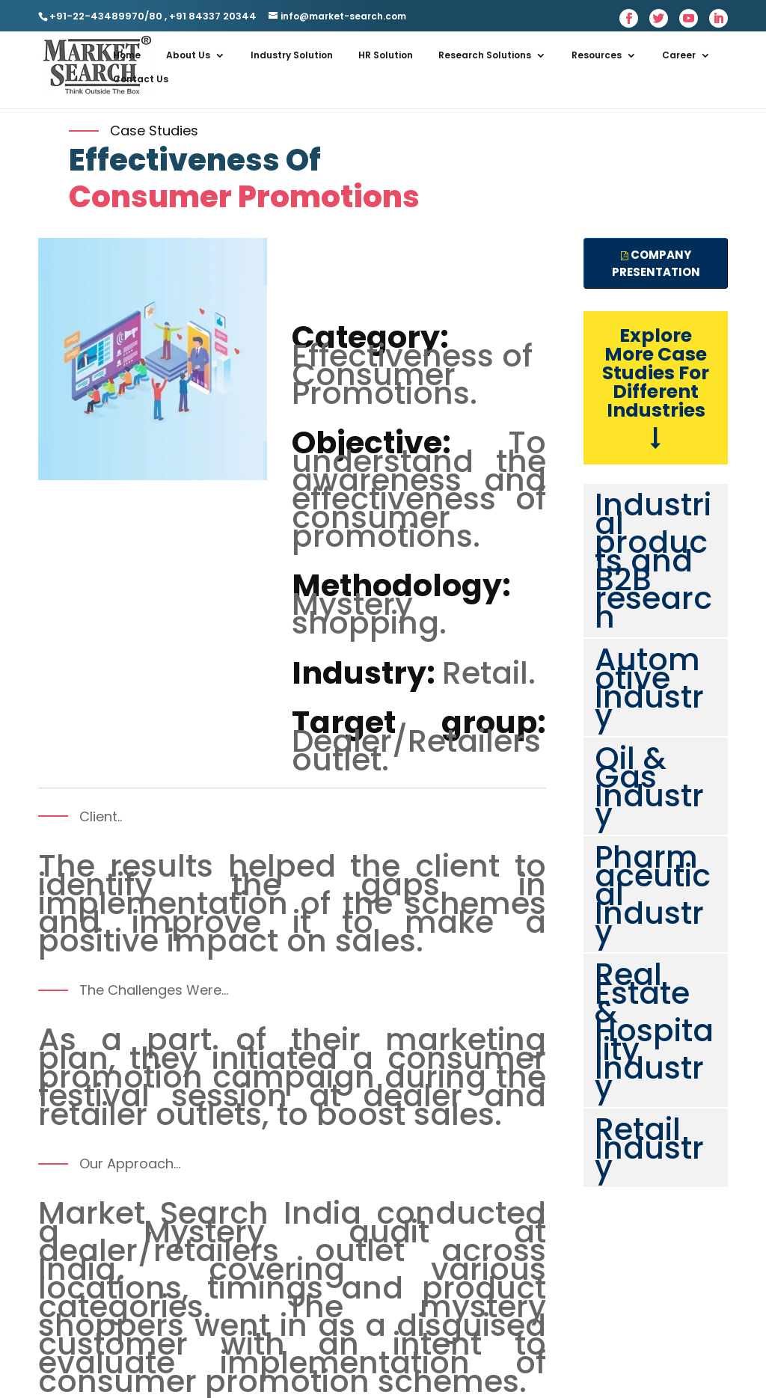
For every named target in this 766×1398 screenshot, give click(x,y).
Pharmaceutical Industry (653, 894)
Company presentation (656, 263)
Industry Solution (292, 55)
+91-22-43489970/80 (105, 16)
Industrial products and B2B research (653, 560)
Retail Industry (649, 1148)
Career (679, 55)
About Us (188, 55)
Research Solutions (484, 55)
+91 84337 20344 (212, 16)
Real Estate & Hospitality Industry (654, 1030)
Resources (597, 55)
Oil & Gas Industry (649, 786)
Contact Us (140, 79)
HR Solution (385, 55)
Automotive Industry (649, 687)
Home (127, 55)
